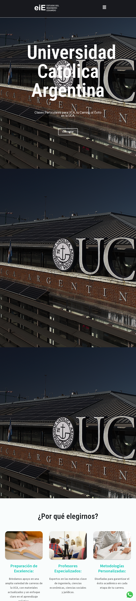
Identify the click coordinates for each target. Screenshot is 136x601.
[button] (104, 7)
